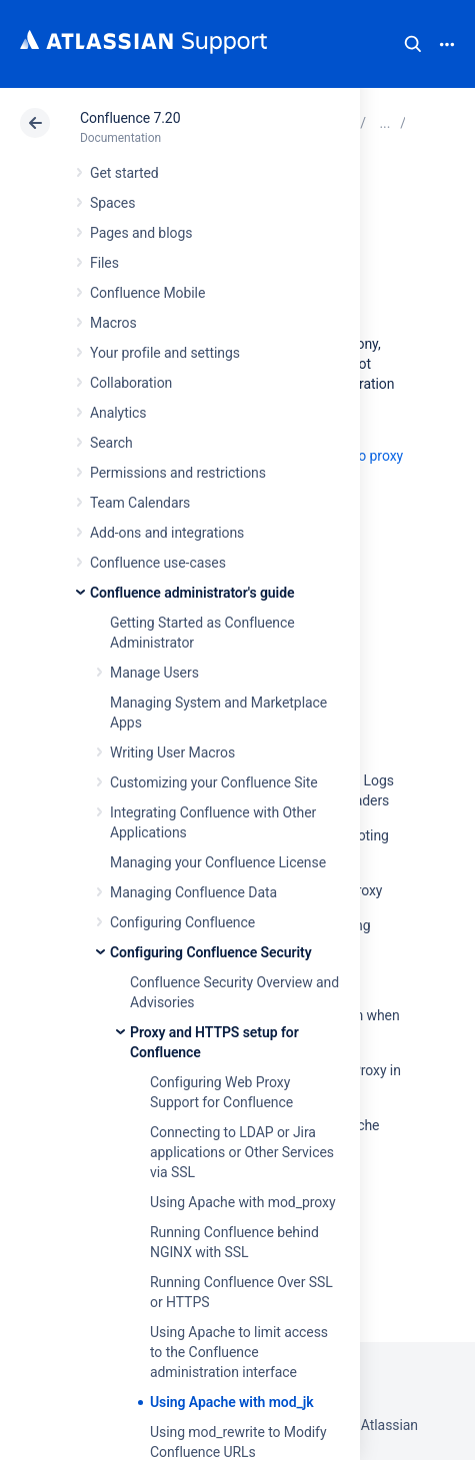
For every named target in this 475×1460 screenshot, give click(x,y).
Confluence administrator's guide (192, 593)
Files (104, 263)
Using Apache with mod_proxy (242, 1202)
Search (413, 44)
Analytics (118, 413)
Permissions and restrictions (178, 473)
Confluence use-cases (158, 563)
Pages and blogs (141, 233)
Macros (113, 323)
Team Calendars (140, 503)
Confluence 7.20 (130, 118)
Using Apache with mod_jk (231, 1402)
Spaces (112, 203)
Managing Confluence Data (193, 892)
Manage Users (154, 673)
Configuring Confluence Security (211, 952)
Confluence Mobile (147, 293)
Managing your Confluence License (218, 862)
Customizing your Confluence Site (214, 782)
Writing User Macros (172, 752)
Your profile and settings (165, 353)
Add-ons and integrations (167, 533)
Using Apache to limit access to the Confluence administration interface (239, 1352)
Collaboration (131, 383)
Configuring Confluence (182, 922)
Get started (124, 173)
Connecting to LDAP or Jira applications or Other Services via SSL (242, 1152)
